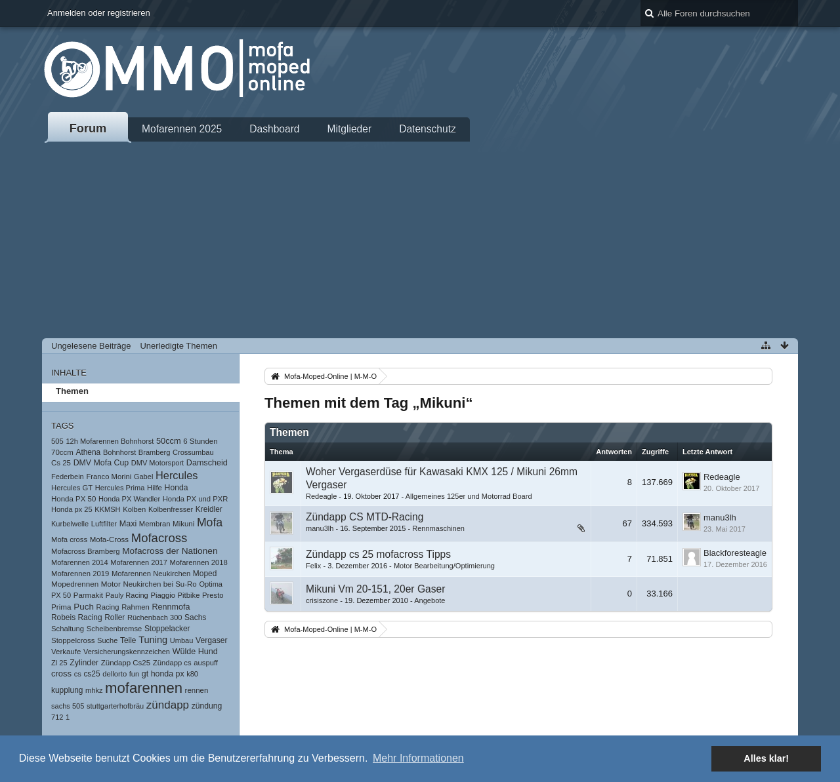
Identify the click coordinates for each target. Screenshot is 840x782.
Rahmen (135, 607)
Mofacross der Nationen (169, 551)
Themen (72, 391)
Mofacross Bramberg (85, 551)
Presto (213, 595)
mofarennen (143, 688)
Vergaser (212, 640)
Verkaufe (66, 651)
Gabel (143, 476)
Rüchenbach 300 (154, 617)
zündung (207, 706)
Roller (114, 617)
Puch (84, 607)
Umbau (182, 640)
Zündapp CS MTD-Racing (364, 516)
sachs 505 (67, 706)
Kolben (134, 509)
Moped (205, 573)
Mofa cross (69, 539)
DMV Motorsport (157, 463)
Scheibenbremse (114, 629)
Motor (111, 583)
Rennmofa (171, 607)
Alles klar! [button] (766, 758)
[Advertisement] (420, 240)
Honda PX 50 (73, 499)
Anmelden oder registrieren (98, 13)
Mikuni (183, 524)
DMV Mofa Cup (101, 462)
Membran (155, 524)
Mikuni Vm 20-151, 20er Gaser (375, 589)
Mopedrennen (74, 583)
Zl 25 (59, 663)
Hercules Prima (120, 488)
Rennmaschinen (438, 528)
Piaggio (162, 595)
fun (134, 674)
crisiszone (322, 600)
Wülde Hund (195, 651)
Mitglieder (349, 128)
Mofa (209, 522)
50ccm (168, 441)
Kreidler (209, 509)
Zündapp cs (172, 663)
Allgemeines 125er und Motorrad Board (469, 496)
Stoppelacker (167, 628)
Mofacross (159, 538)
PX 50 (61, 595)
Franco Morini (108, 476)
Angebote (429, 600)
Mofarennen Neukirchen (151, 573)
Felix (313, 566)
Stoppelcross (72, 640)
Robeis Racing (76, 617)
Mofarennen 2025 (182, 128)
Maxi (128, 523)
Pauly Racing (127, 595)
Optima (210, 584)
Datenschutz (427, 128)
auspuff (206, 663)
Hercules (177, 475)
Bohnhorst (119, 452)
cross (61, 673)
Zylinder (84, 662)
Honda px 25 (72, 509)
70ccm (62, 452)
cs (77, 674)
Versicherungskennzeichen (126, 651)
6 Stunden (200, 441)
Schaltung (67, 629)
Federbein (67, 476)
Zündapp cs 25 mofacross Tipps (378, 554)
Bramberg (154, 452)
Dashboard (274, 128)
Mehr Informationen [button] (418, 758)
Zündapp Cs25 (125, 663)
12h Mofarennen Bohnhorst (110, 441)
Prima (61, 606)
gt (145, 673)
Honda (176, 487)
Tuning (152, 640)
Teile (128, 640)
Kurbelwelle (70, 524)
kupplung (67, 690)
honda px (167, 673)
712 (57, 717)
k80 (192, 674)
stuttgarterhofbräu (115, 706)
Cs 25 (61, 463)
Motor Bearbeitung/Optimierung (444, 566)
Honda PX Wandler (129, 499)
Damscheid (207, 462)
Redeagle (321, 496)
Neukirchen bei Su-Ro (159, 584)
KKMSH (107, 509)
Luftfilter (104, 524)
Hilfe (154, 488)
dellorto (114, 674)
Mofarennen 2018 (198, 562)
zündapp (167, 705)
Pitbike (189, 595)
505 (57, 441)
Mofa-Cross (109, 539)
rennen (197, 690)
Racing (107, 607)
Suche (107, 640)
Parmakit (88, 595)
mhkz (93, 690)
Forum (88, 128)
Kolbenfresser (170, 509)
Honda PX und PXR (195, 499)
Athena (87, 452)
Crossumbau (193, 452)
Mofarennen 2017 (138, 562)
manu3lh (319, 528)
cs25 (91, 673)
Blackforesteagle (735, 553)
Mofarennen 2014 (79, 562)
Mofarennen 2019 (80, 573)
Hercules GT (72, 488)
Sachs (195, 617)
